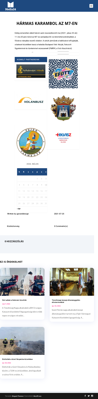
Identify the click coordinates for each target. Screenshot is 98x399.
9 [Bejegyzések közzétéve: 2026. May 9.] (41, 185)
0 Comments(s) (61, 226)
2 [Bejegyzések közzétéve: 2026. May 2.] (41, 179)
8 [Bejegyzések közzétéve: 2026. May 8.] (37, 185)
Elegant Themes (17, 396)
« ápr (19, 209)
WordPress (37, 396)
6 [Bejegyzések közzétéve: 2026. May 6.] (28, 185)
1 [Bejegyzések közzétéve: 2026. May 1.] (37, 179)
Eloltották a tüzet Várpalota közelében (17, 359)
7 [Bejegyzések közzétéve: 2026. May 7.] (32, 185)
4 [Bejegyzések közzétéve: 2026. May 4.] (19, 185)
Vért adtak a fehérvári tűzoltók (14, 300)
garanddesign (23, 214)
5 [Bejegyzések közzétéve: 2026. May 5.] (23, 185)
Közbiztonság (13, 226)
